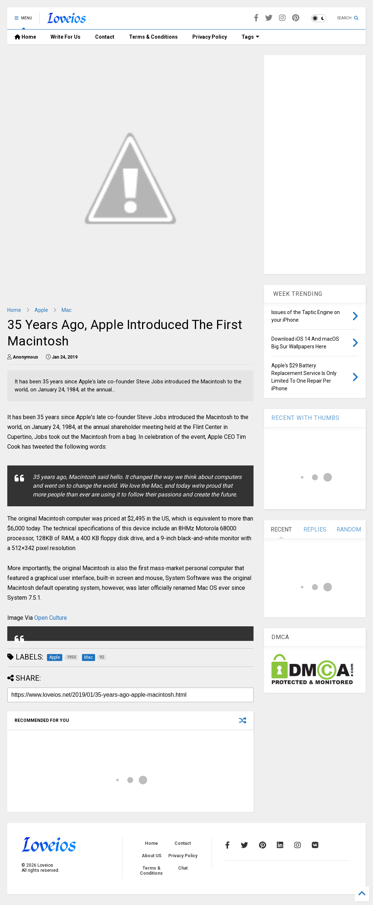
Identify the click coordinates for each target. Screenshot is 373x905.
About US (151, 855)
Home (25, 37)
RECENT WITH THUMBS (305, 417)
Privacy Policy (209, 37)
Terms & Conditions (153, 37)
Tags (250, 37)
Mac (66, 310)
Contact (104, 37)
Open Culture (50, 617)
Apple (41, 310)
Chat (183, 868)
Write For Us (66, 37)
